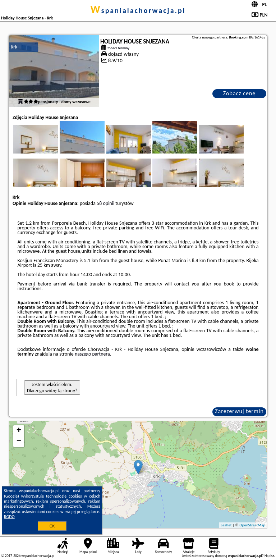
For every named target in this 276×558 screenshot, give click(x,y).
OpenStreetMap (252, 525)
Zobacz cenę (239, 93)
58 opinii (105, 203)
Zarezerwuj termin (239, 411)
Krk (14, 47)
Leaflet (226, 525)
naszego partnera (92, 354)
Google (11, 496)
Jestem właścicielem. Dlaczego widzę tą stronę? (52, 387)
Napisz (269, 555)
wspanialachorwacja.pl (137, 10)
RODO (9, 516)
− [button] (19, 441)
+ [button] (19, 430)
